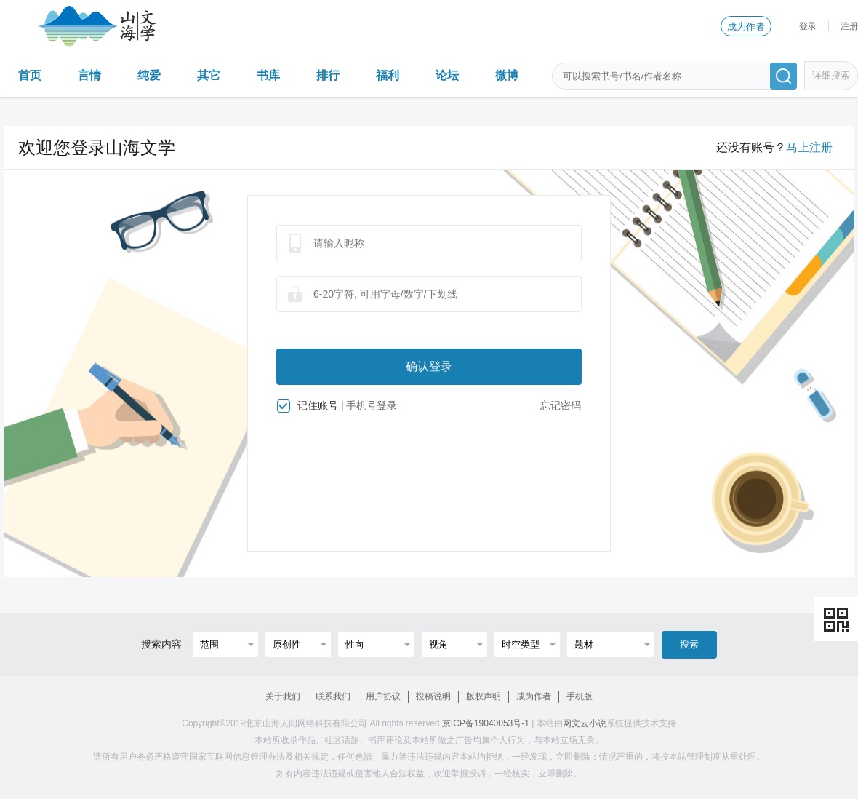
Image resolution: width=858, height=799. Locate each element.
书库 (268, 75)
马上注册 (809, 147)
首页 (29, 75)
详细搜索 (831, 75)
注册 (849, 26)
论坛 (447, 75)
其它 (208, 75)
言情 (89, 75)
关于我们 (282, 696)
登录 (808, 26)
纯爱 (149, 75)
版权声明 (483, 696)
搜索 (689, 644)
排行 (328, 75)
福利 (387, 75)
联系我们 (333, 696)
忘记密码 (560, 405)
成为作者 (746, 26)
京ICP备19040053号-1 (485, 723)
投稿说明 (433, 696)
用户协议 (383, 696)
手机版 (579, 696)
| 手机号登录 (369, 405)
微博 (506, 75)
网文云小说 (584, 723)
